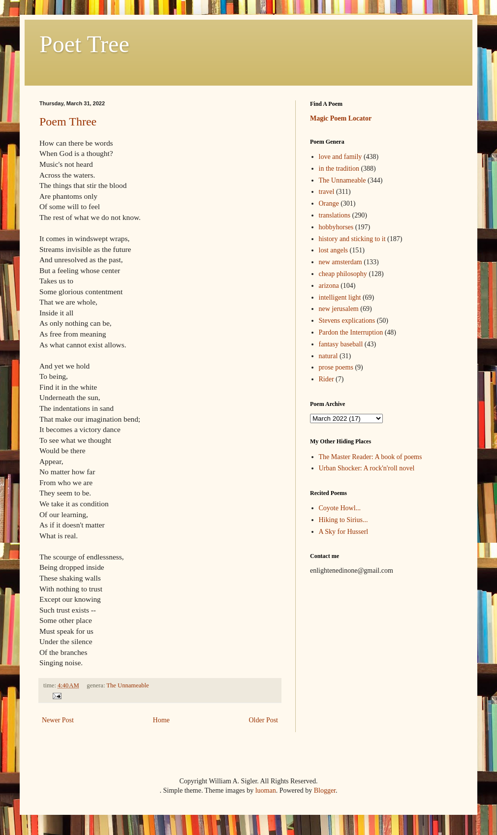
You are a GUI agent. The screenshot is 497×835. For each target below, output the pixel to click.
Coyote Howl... (340, 508)
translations (335, 215)
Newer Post (58, 720)
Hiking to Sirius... (343, 520)
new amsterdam (340, 262)
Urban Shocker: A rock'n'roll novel (367, 468)
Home (161, 720)
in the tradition (339, 168)
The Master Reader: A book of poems (370, 457)
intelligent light (340, 297)
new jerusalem (339, 308)
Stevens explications (347, 320)
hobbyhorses (336, 227)
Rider (326, 379)
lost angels (333, 250)
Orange (329, 203)
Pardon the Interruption (351, 332)
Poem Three (67, 121)
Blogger (325, 790)
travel (327, 191)
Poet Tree (84, 44)
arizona (329, 285)
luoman (265, 790)
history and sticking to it (352, 239)
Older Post (264, 720)
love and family (340, 156)
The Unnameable (127, 685)
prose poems (336, 367)
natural (328, 356)
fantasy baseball (341, 344)
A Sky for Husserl (344, 531)
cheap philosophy (343, 274)
